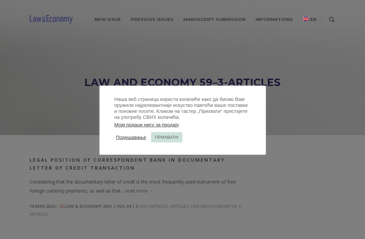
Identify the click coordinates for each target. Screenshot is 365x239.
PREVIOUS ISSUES (152, 19)
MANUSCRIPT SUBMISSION (214, 19)
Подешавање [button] (131, 137)
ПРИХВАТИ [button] (166, 137)
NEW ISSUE (107, 19)
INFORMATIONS (274, 19)
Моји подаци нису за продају (146, 124)
